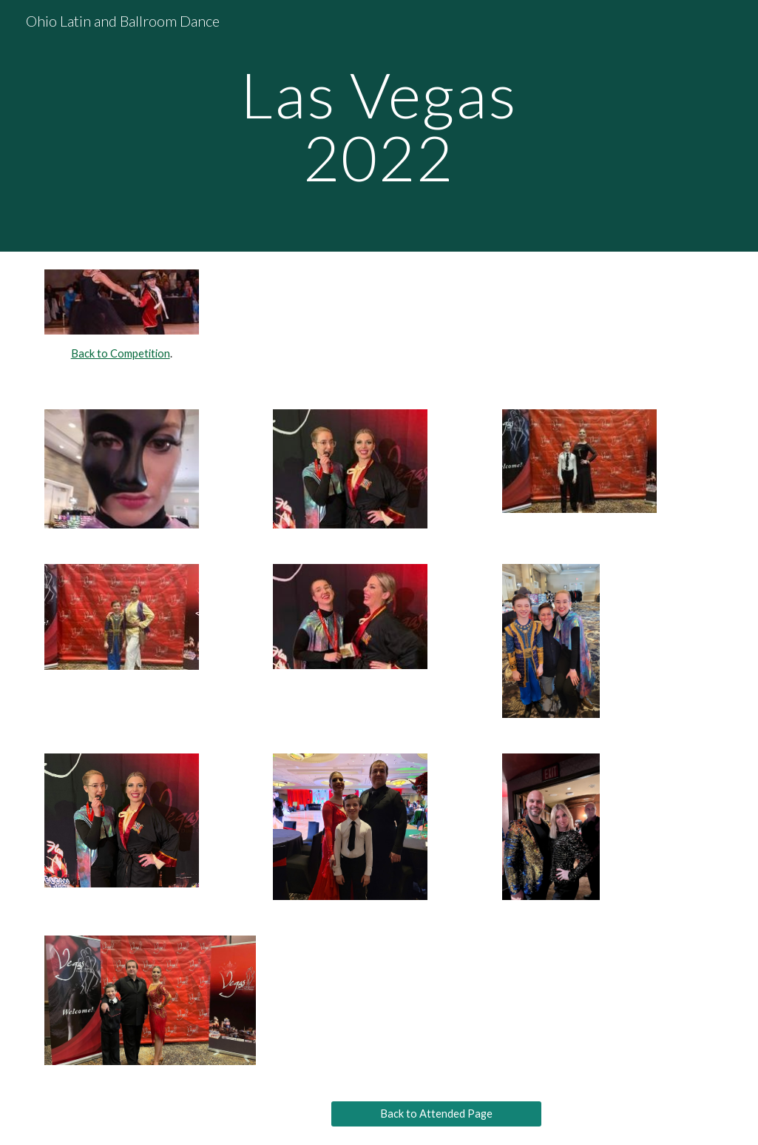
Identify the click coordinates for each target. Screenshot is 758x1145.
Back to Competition (120, 353)
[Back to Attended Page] (436, 1113)
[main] (378, 126)
